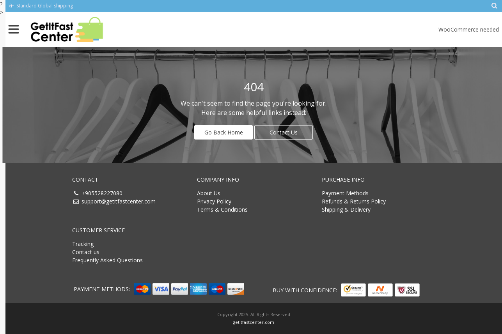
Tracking (83, 243)
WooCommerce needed (468, 29)
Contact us (85, 252)
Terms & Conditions (222, 209)
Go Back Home (223, 132)
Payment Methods (345, 193)
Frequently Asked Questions (107, 260)
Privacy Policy (214, 201)
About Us (208, 193)
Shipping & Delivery (346, 209)
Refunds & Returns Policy (354, 201)
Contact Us (284, 132)
